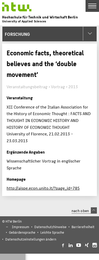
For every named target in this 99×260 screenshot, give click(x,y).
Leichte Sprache (52, 232)
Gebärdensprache (22, 232)
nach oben (84, 210)
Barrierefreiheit (83, 226)
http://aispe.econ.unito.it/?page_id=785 (43, 188)
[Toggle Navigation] (92, 6)
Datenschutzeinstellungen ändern (30, 239)
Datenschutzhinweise (50, 226)
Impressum (20, 226)
